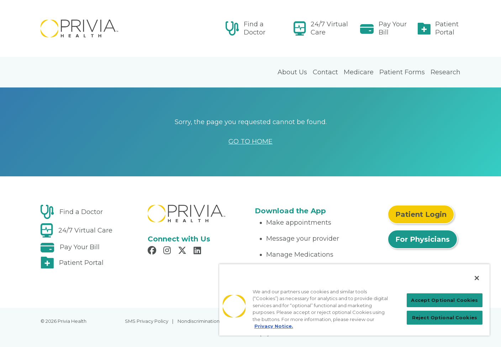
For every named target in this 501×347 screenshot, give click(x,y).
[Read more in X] (183, 251)
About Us (292, 72)
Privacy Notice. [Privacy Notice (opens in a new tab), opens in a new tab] (273, 326)
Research (445, 72)
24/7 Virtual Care (329, 28)
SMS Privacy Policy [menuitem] (146, 321)
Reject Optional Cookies (444, 317)
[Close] (477, 278)
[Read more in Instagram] (168, 251)
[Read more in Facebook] (153, 251)
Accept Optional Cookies (444, 300)
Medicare (359, 72)
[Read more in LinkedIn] (198, 251)
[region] (354, 300)
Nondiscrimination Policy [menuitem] (206, 321)
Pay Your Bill (393, 28)
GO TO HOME (250, 141)
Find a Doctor (254, 28)
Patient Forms (402, 72)
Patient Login (421, 214)
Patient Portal (447, 28)
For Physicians (422, 239)
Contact (325, 72)
